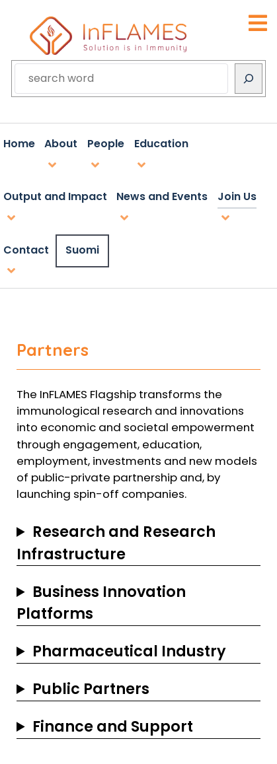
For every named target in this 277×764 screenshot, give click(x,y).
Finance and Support (112, 726)
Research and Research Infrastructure (116, 543)
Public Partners (90, 688)
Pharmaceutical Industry (129, 651)
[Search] (248, 78)
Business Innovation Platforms (101, 603)
